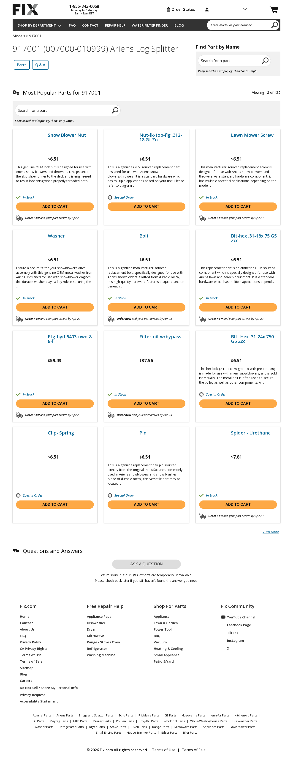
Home (24, 616)
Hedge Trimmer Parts (141, 732)
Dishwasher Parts (245, 721)
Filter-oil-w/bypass (160, 336)
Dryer (91, 629)
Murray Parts (102, 721)
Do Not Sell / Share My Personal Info (47, 688)
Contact (90, 25)
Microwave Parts (186, 727)
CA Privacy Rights (33, 648)
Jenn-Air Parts (220, 715)
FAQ (72, 25)
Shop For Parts (170, 606)
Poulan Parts (125, 721)
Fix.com (28, 606)
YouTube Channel (238, 617)
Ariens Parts (65, 715)
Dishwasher (96, 622)
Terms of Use (30, 655)
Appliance (161, 616)
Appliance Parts (214, 727)
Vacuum (160, 642)
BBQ (157, 635)
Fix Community (238, 606)
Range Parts (160, 727)
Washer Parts (44, 727)
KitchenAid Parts (246, 715)
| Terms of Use (162, 749)
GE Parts (170, 715)
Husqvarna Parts (193, 715)
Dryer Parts (97, 727)
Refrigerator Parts (71, 727)
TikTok (229, 632)
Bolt (144, 236)
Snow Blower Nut (67, 135)
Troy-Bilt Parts (148, 721)
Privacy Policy (30, 642)
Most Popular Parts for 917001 (62, 92)
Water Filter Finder (150, 25)
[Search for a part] (68, 110)
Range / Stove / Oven (103, 642)
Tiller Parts (190, 732)
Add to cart (55, 206)
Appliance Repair (100, 616)
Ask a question (146, 564)
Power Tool (163, 629)
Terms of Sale (31, 661)
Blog (179, 25)
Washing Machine (101, 655)
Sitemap (26, 667)
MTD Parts (80, 721)
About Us (27, 629)
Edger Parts (169, 732)
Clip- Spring (61, 433)
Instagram (232, 640)
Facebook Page (236, 625)
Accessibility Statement (39, 701)
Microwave (95, 635)
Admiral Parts (42, 715)
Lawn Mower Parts (242, 727)
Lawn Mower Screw (252, 135)
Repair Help (115, 25)
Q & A (40, 64)
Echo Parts (126, 715)
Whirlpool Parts (174, 721)
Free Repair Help (105, 606)
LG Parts (38, 721)
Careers (26, 680)
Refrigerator (97, 648)
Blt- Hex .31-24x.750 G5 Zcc (252, 339)
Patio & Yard (164, 661)
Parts (22, 64)
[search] (275, 24)
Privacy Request (32, 694)
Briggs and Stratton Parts (96, 715)
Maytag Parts (59, 721)
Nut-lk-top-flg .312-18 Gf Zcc (160, 137)
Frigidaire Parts (148, 715)
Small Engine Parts (109, 732)
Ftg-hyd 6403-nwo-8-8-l (70, 339)
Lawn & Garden (166, 622)
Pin (142, 433)
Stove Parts (118, 727)
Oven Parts (139, 727)
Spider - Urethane (251, 433)
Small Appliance (166, 655)
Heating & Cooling (168, 648)
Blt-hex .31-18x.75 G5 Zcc (254, 238)
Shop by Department (37, 25)
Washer (56, 236)
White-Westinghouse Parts (208, 721)
